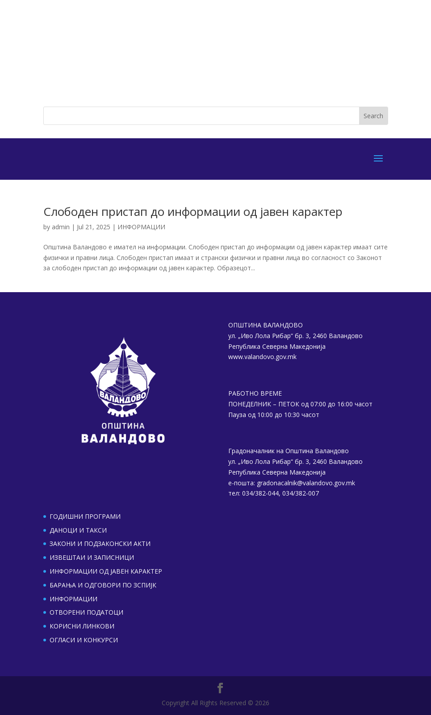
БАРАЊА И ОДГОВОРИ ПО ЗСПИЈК (103, 585)
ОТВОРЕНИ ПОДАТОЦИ (86, 612)
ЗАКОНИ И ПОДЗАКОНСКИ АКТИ (100, 543)
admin (61, 227)
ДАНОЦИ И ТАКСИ (78, 530)
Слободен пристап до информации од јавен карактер (193, 211)
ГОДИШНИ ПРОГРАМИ (85, 516)
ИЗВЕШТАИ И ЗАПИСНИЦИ (92, 557)
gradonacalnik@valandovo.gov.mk (306, 483)
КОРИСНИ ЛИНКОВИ (82, 626)
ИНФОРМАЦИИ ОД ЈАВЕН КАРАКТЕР (106, 571)
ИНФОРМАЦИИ (141, 227)
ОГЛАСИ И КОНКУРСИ (84, 640)
